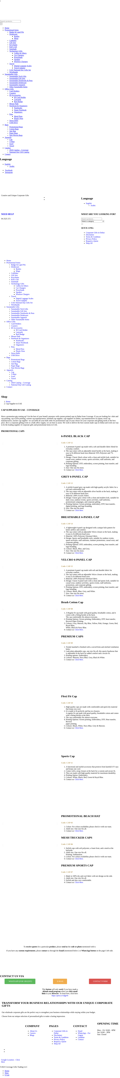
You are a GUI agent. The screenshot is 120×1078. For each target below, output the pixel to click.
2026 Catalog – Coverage (18, 150)
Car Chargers (19, 55)
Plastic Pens (18, 118)
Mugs (16, 38)
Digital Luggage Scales (23, 66)
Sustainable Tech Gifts (17, 76)
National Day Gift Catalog (19, 152)
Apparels (8, 137)
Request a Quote (92, 241)
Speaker (17, 59)
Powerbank (18, 57)
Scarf (11, 144)
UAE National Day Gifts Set (20, 70)
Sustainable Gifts (11, 74)
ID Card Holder (20, 97)
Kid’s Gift (13, 47)
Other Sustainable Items (18, 87)
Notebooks (18, 108)
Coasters (12, 93)
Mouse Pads (14, 104)
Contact (8, 154)
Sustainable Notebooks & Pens (21, 81)
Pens (11, 114)
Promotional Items (12, 30)
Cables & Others (20, 53)
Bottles (16, 36)
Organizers (18, 112)
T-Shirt (12, 142)
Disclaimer (90, 235)
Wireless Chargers (21, 62)
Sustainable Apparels (17, 85)
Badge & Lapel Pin (16, 32)
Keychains (13, 45)
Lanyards (17, 99)
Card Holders (14, 91)
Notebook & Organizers (18, 106)
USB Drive (13, 123)
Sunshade (13, 49)
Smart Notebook (20, 110)
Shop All (89, 243)
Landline (81, 1037)
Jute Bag (12, 131)
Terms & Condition (93, 237)
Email (80, 1031)
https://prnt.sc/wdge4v (60, 996)
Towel (11, 146)
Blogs (32, 1035)
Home (7, 28)
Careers (33, 1033)
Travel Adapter (19, 68)
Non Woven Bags (15, 135)
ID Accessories (15, 95)
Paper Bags (13, 133)
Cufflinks (12, 41)
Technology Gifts (15, 51)
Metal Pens (18, 116)
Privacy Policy (91, 239)
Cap (10, 139)
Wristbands (13, 72)
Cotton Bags (14, 129)
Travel (11, 64)
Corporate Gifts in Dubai (95, 233)
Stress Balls (13, 121)
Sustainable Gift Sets (17, 78)
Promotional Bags (16, 127)
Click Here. (79, 470)
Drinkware (13, 34)
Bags (6, 125)
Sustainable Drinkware (17, 83)
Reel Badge (18, 102)
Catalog (8, 148)
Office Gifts (9, 89)
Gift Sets (12, 43)
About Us (33, 1031)
